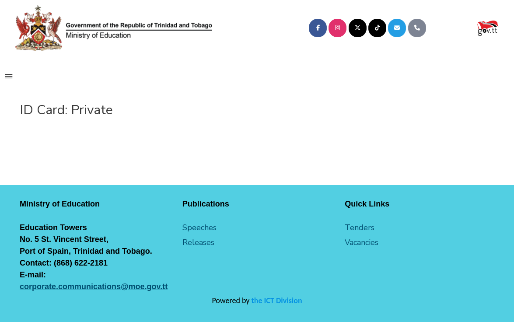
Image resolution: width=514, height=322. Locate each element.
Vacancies (361, 242)
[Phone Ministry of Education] (417, 28)
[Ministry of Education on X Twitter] (358, 28)
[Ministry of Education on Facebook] (318, 28)
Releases (198, 242)
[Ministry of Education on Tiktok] (377, 28)
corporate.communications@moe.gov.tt (94, 286)
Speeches (199, 227)
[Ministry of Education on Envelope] (397, 28)
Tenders (359, 227)
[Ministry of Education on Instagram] (337, 28)
